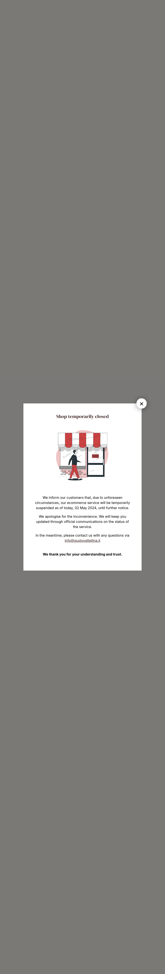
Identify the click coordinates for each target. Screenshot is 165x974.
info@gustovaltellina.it (82, 540)
